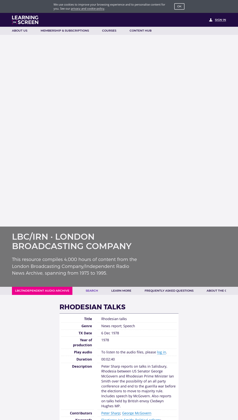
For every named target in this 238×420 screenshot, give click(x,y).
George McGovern (136, 413)
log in (161, 352)
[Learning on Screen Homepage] (25, 19)
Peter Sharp (110, 413)
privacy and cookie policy (87, 8)
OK (179, 6)
